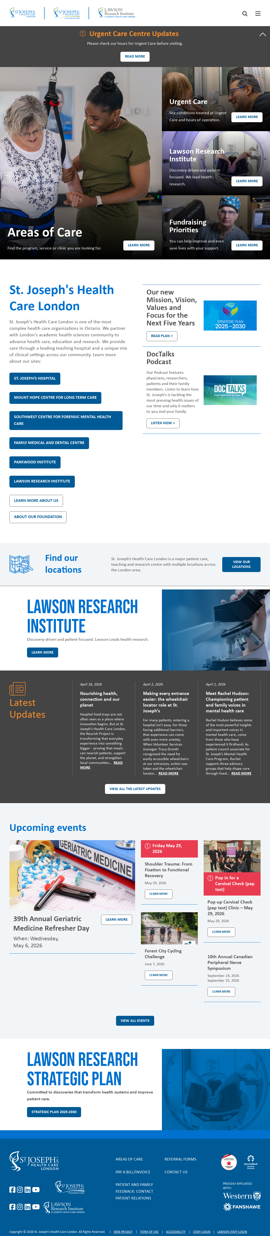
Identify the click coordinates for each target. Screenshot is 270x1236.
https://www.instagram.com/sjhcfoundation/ (21, 1207)
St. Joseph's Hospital (35, 378)
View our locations (241, 564)
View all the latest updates (135, 789)
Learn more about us (36, 500)
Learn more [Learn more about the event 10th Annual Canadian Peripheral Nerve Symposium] (221, 992)
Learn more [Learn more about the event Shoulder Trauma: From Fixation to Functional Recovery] (158, 894)
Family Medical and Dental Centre (49, 443)
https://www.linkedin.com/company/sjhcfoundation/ (28, 1207)
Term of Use (149, 1232)
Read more (135, 57)
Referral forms (180, 1159)
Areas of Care (129, 1159)
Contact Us (176, 1172)
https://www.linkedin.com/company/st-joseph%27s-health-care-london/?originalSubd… (28, 1190)
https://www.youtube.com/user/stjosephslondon (36, 1190)
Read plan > (162, 336)
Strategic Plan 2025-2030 (54, 1112)
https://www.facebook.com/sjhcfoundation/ (13, 1207)
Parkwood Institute (35, 462)
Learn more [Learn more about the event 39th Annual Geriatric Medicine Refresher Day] (117, 920)
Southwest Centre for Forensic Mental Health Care (62, 420)
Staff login (201, 1232)
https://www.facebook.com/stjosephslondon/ (13, 1190)
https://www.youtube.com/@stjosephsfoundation (36, 1207)
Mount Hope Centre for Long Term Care (55, 397)
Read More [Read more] (169, 774)
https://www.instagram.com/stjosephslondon (21, 1190)
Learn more (139, 245)
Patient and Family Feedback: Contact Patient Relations (134, 1192)
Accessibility (176, 1232)
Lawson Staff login (232, 1232)
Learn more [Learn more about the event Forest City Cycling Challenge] (158, 975)
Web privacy (123, 1232)
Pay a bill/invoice (133, 1172)
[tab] (258, 13)
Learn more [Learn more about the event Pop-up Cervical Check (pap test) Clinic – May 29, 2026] (221, 932)
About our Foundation (38, 517)
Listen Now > (163, 423)
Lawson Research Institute (42, 481)
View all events (135, 1021)
